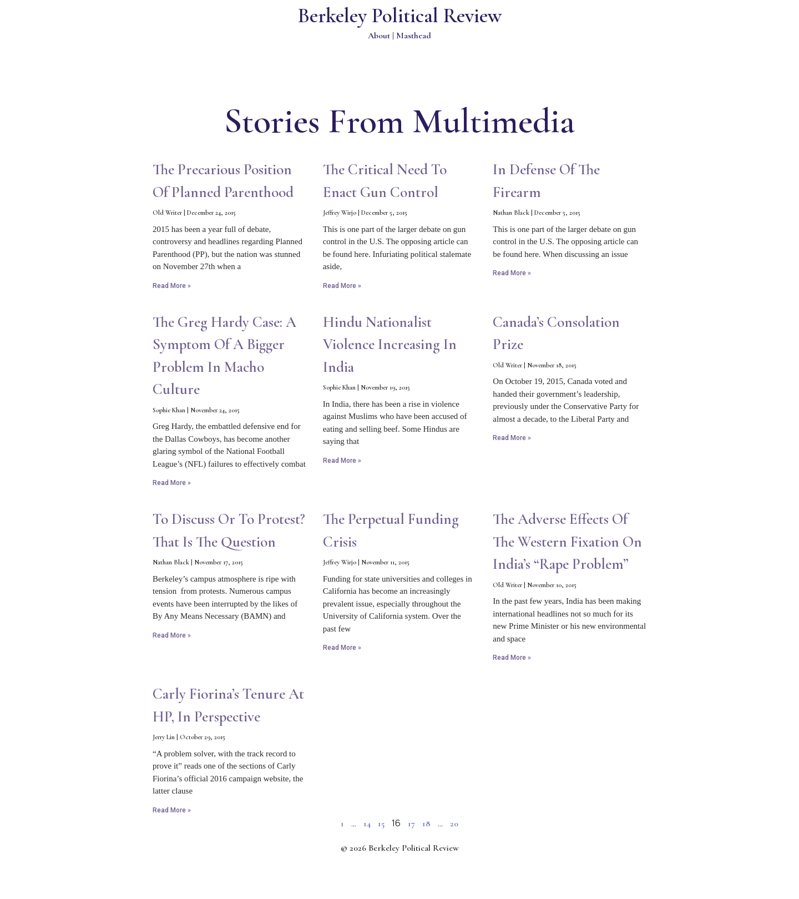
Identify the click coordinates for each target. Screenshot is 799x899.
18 (426, 823)
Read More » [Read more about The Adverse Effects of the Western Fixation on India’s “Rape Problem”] (512, 657)
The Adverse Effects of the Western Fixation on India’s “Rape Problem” (567, 541)
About (379, 35)
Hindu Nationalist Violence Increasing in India (390, 344)
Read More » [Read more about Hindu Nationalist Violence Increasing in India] (342, 460)
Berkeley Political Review (400, 15)
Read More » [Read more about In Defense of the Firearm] (512, 273)
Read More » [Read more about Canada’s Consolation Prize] (512, 438)
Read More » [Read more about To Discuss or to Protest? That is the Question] (172, 635)
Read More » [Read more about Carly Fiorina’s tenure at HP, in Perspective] (172, 810)
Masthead (413, 35)
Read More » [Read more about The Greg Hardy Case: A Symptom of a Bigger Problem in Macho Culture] (172, 483)
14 (367, 823)
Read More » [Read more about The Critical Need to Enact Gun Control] (342, 286)
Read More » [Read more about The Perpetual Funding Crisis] (342, 647)
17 (411, 823)
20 (454, 823)
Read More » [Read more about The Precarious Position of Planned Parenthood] (172, 286)
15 (381, 823)
